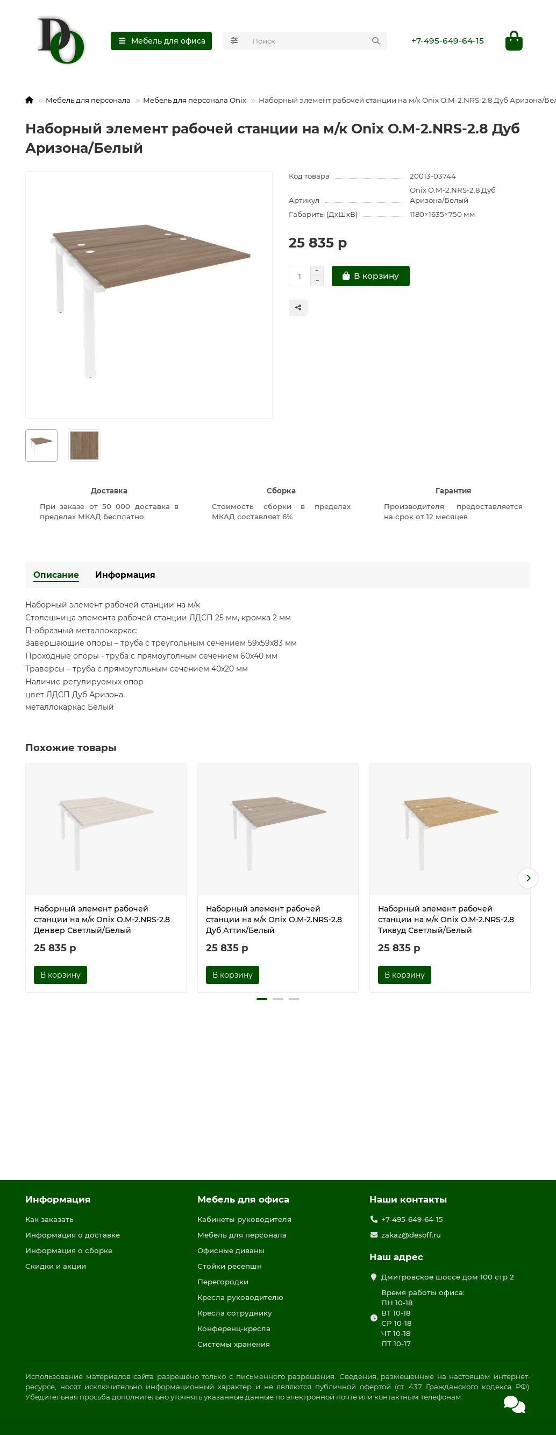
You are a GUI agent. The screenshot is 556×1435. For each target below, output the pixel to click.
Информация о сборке (68, 1250)
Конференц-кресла (233, 1328)
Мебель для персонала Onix (194, 100)
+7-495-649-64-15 (447, 41)
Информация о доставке (72, 1235)
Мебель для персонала (88, 100)
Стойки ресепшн (229, 1266)
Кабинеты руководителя (244, 1219)
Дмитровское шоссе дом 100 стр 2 (447, 1277)
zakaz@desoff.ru (411, 1235)
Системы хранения (233, 1344)
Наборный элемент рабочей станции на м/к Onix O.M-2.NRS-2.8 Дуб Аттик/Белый (274, 919)
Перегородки (222, 1281)
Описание (56, 575)
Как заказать (49, 1219)
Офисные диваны (231, 1250)
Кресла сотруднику (234, 1313)
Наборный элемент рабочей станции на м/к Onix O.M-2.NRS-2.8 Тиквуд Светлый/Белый (446, 919)
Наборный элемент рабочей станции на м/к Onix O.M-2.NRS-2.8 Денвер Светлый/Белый (102, 919)
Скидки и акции (55, 1266)
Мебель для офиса (243, 1199)
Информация (125, 575)
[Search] (317, 41)
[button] (528, 878)
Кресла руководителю (240, 1297)
